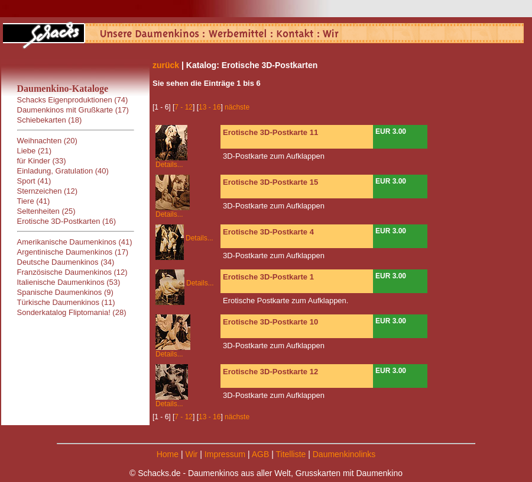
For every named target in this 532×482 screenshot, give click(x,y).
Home (168, 454)
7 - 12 (183, 107)
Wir (191, 454)
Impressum (225, 454)
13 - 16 (209, 107)
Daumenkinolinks (344, 454)
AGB (261, 454)
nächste (237, 107)
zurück (166, 65)
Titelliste (290, 454)
